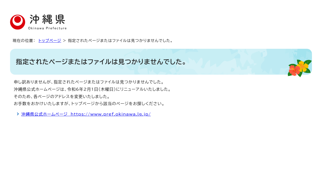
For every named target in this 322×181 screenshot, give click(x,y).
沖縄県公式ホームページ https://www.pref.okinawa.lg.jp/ (86, 114)
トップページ (49, 40)
